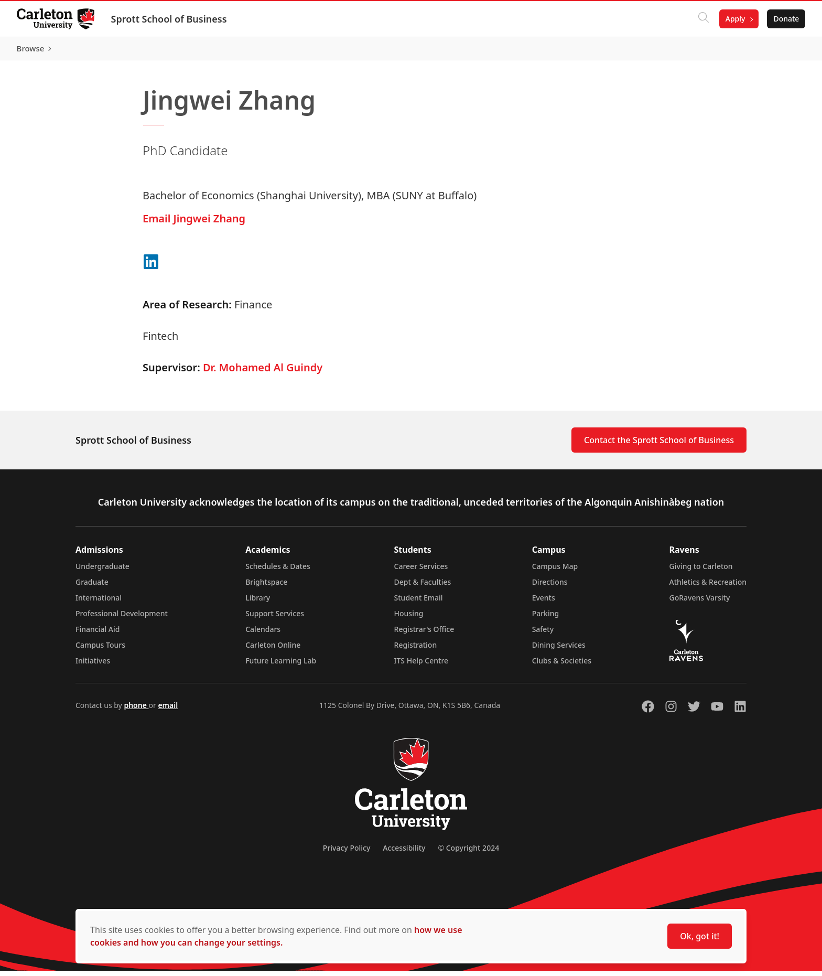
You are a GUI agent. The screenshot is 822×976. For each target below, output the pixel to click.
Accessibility (404, 853)
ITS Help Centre (421, 666)
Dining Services (559, 650)
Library (257, 603)
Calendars (262, 634)
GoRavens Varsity (699, 603)
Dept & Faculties (422, 587)
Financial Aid (97, 634)
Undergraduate (102, 571)
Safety (543, 634)
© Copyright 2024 (468, 853)
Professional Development (121, 619)
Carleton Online (272, 650)
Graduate (92, 587)
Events (543, 603)
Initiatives (92, 666)
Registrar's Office (424, 634)
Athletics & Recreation (708, 587)
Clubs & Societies (561, 666)
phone (136, 710)
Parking (545, 619)
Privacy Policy (346, 853)
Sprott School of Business (169, 19)
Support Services (274, 619)
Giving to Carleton (701, 571)
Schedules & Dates (277, 571)
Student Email (418, 603)
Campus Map (555, 571)
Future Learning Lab (280, 666)
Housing (409, 619)
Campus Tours (100, 650)
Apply (735, 19)
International (98, 603)
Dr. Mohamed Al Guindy (262, 373)
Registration (415, 650)
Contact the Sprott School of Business (659, 445)
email (168, 710)
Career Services (421, 571)
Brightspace (266, 587)
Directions (550, 587)
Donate (786, 19)
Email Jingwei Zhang (194, 224)
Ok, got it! (699, 936)
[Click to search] (703, 18)
